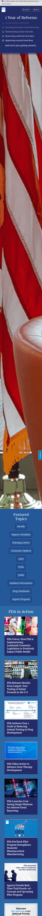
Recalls (21, 526)
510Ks (21, 575)
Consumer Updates (21, 550)
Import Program (21, 599)
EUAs (21, 567)
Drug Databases (21, 591)
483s (21, 558)
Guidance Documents (21, 583)
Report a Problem (21, 534)
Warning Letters (21, 542)
